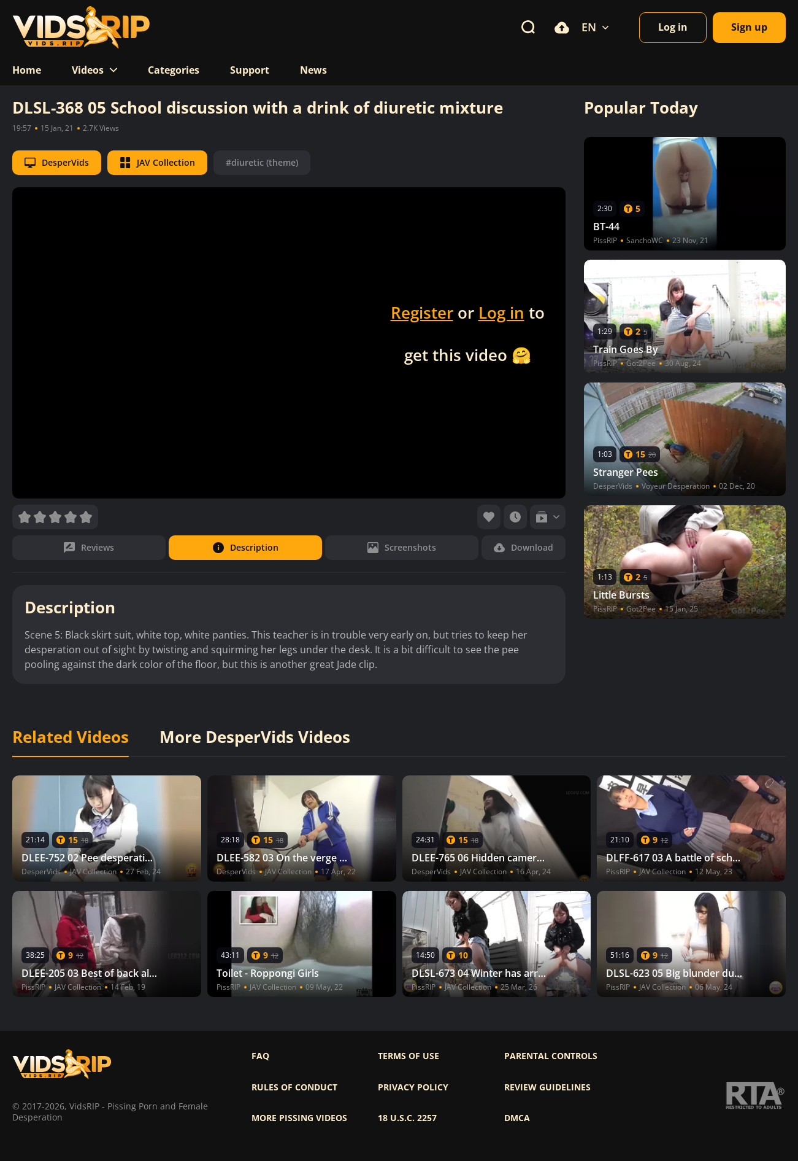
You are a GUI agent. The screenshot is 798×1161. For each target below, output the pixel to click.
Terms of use (408, 1056)
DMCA (517, 1118)
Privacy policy (413, 1087)
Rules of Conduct (294, 1087)
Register (422, 312)
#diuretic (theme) (262, 162)
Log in (501, 312)
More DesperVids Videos (254, 737)
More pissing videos (299, 1118)
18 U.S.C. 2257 (407, 1118)
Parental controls (550, 1056)
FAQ (260, 1056)
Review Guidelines (547, 1087)
